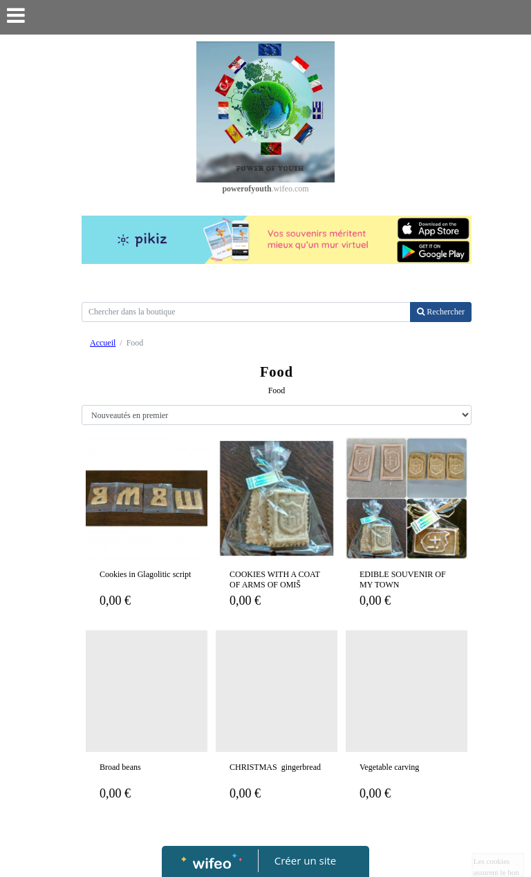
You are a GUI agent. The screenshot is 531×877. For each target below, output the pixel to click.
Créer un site (305, 860)
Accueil (102, 343)
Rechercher (441, 312)
